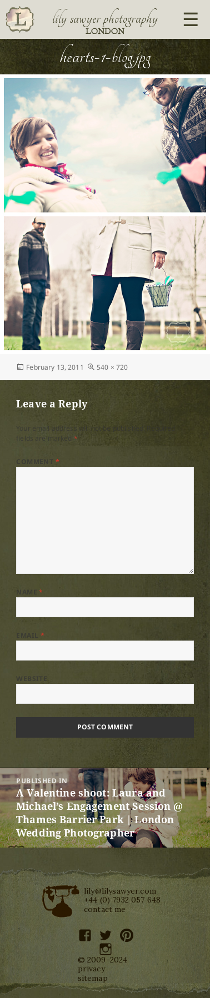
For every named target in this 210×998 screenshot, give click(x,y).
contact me (105, 909)
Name (29, 592)
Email (30, 635)
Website (31, 678)
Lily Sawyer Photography (105, 18)
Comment (37, 461)
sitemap (93, 978)
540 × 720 (112, 367)
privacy (91, 969)
